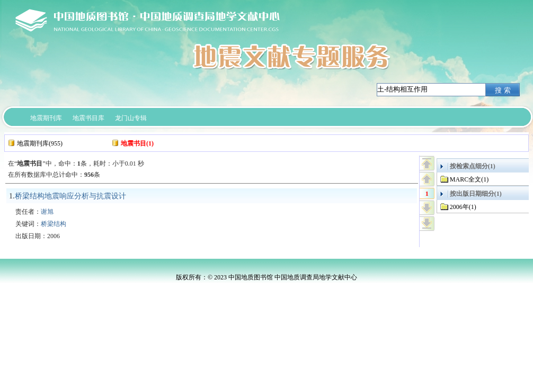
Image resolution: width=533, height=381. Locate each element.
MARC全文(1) (469, 179)
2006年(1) (463, 207)
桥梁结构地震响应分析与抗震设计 (70, 196)
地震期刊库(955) (40, 143)
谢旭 (47, 211)
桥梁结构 (53, 224)
